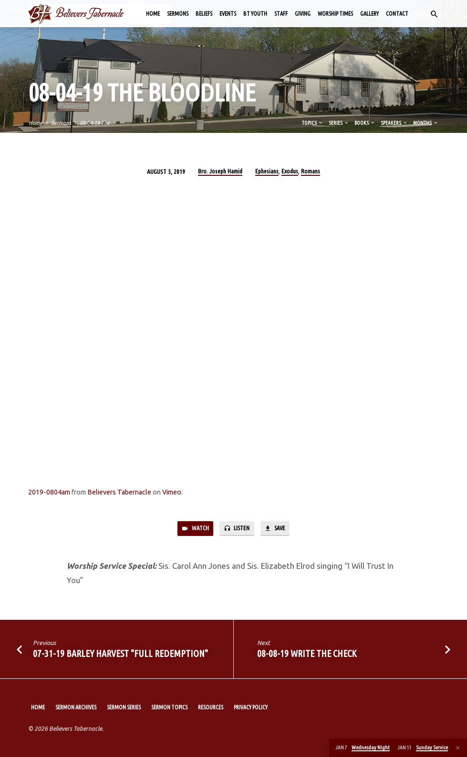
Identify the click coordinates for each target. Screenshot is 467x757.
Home (153, 13)
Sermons (177, 13)
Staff (281, 13)
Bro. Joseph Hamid (220, 171)
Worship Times (335, 13)
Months (425, 123)
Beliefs (204, 13)
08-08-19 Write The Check (307, 653)
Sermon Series (124, 708)
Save (276, 529)
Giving (303, 13)
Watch (194, 529)
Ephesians (267, 171)
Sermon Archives (75, 708)
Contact (397, 13)
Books (364, 123)
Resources (210, 708)
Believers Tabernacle (119, 492)
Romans (310, 171)
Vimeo (171, 492)
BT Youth (255, 13)
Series (339, 123)
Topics (312, 123)
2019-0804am (49, 492)
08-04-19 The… (97, 123)
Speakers (394, 123)
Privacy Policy (251, 708)
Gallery (369, 13)
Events (227, 13)
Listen (236, 529)
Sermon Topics (169, 708)
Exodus (289, 171)
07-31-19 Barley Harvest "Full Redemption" (120, 653)
